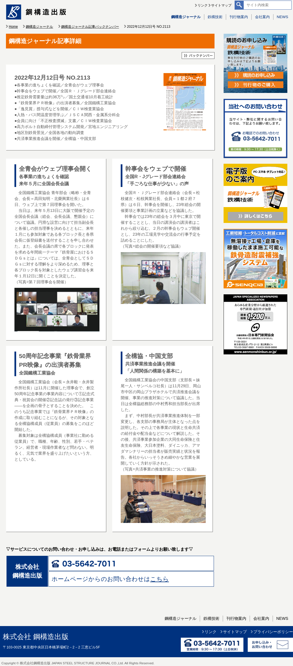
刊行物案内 (239, 17)
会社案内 (262, 17)
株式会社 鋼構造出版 (36, 637)
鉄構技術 (215, 17)
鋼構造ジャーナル (186, 17)
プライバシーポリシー (273, 631)
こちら (159, 579)
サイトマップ (221, 5)
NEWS (282, 17)
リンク (203, 5)
